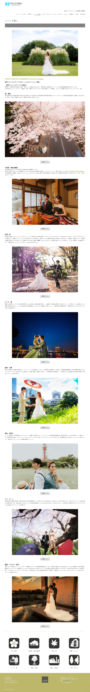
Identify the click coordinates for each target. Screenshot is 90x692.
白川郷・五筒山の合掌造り (77, 171)
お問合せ (71, 14)
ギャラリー (49, 14)
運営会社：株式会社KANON (11, 682)
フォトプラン (23, 14)
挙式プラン (30, 14)
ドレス (54, 14)
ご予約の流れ (8, 677)
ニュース (66, 14)
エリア (43, 14)
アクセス (77, 14)
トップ (17, 14)
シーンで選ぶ (37, 14)
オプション (60, 14)
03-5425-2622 (66, 680)
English (82, 14)
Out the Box (11, 689)
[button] (45, 25)
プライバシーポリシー (10, 680)
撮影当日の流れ (8, 678)
